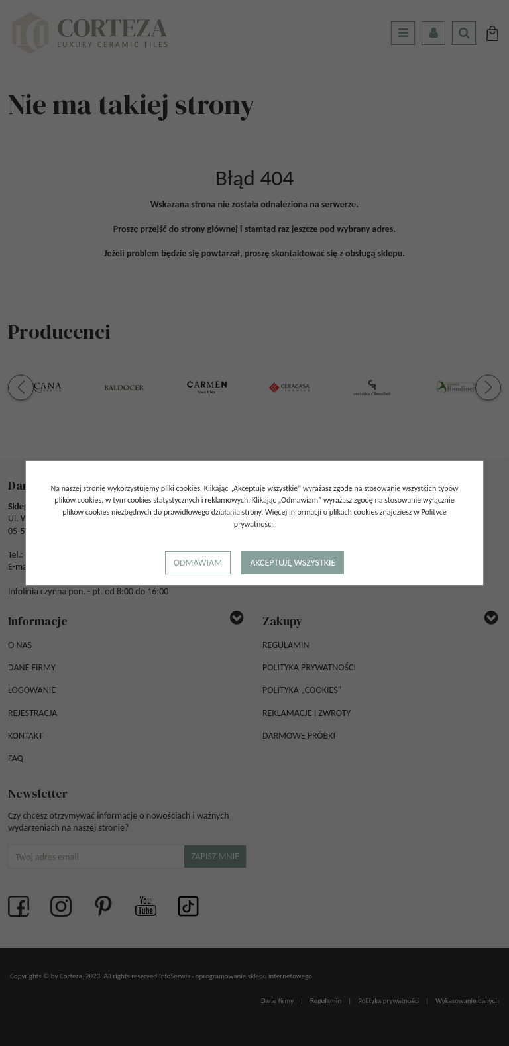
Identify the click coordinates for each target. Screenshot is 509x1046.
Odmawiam (198, 562)
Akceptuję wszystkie (292, 562)
